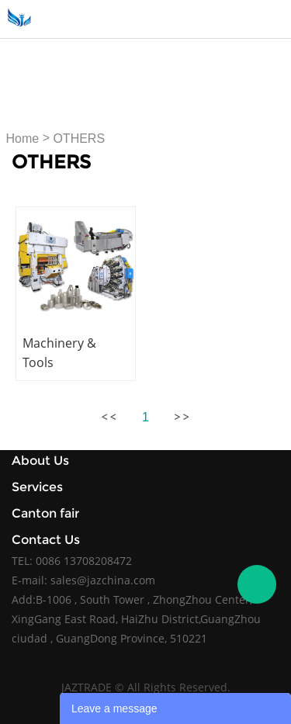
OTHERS (79, 138)
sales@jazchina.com (102, 580)
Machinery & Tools (59, 352)
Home (23, 138)
